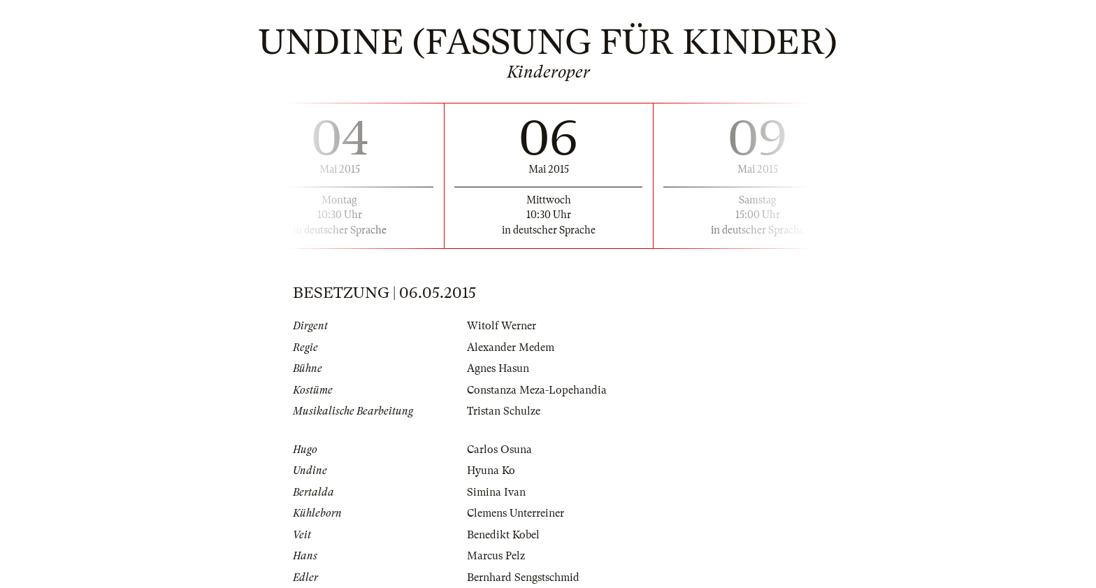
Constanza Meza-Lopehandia (537, 390)
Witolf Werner (501, 326)
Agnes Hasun (498, 368)
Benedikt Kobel (503, 535)
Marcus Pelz (496, 556)
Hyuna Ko (491, 470)
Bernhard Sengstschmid (523, 577)
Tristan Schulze (503, 411)
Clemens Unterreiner (515, 513)
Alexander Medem (510, 347)
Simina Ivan (496, 492)
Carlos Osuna (499, 449)
